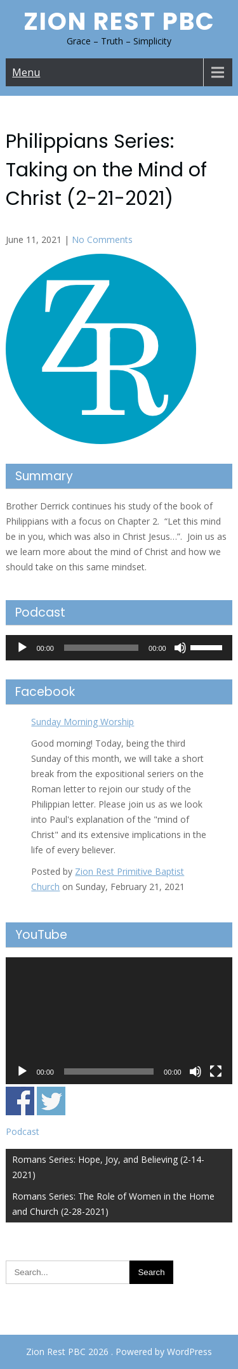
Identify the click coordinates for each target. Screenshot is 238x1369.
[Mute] (180, 647)
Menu (26, 72)
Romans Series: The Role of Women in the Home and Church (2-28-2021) (113, 1203)
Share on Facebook (20, 1101)
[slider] (101, 648)
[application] (119, 647)
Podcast (22, 1131)
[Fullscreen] (215, 1071)
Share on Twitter (51, 1101)
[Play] (22, 647)
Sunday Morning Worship (82, 722)
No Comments (102, 239)
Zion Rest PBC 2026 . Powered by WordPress (119, 1352)
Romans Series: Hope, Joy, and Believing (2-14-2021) (108, 1167)
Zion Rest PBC (119, 21)
